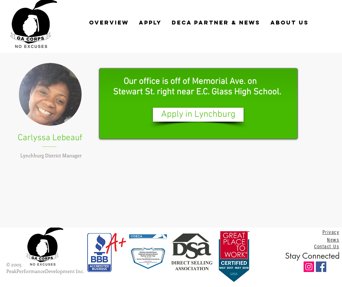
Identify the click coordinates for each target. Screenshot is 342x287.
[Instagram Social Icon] (309, 266)
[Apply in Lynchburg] (198, 115)
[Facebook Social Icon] (321, 266)
